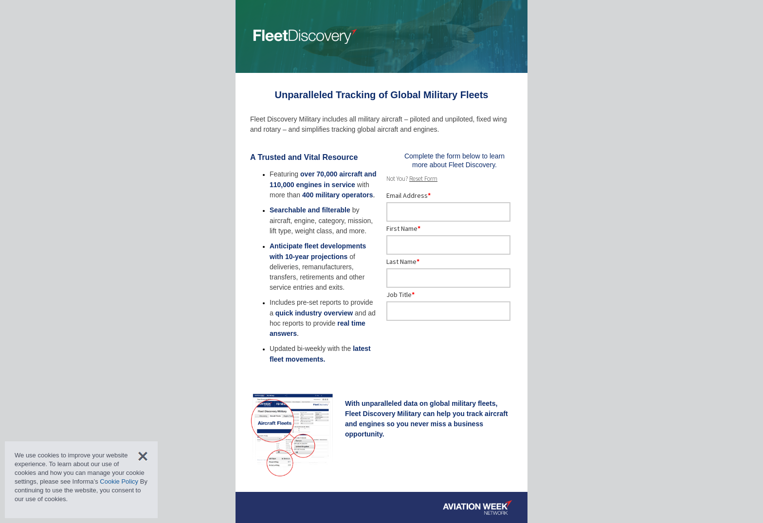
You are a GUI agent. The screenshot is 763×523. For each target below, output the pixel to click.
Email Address (408, 195)
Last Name (402, 261)
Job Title (400, 294)
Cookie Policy (119, 481)
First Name (403, 228)
